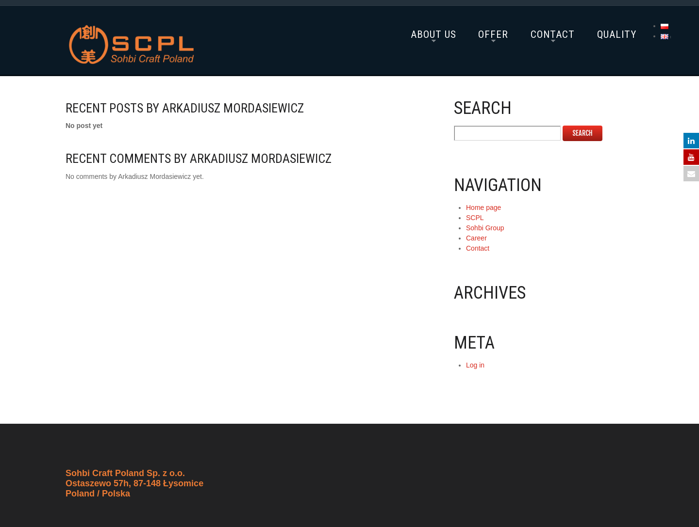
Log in (475, 365)
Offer (493, 34)
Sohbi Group (485, 228)
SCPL (475, 218)
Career (476, 238)
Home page (483, 207)
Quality (616, 34)
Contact (553, 34)
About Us (433, 34)
